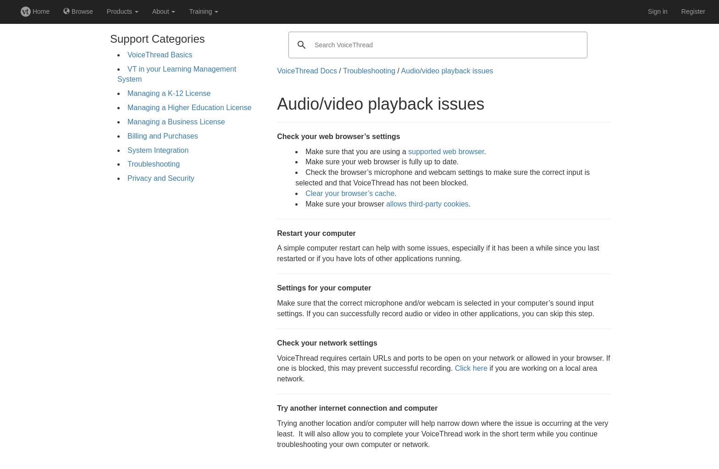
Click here (471, 368)
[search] (437, 44)
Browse (78, 11)
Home (35, 11)
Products (122, 11)
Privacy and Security (160, 178)
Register (693, 11)
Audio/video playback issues (447, 71)
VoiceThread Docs (307, 71)
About (163, 11)
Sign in (658, 11)
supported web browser (446, 152)
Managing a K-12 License (168, 93)
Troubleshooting (153, 164)
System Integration (157, 150)
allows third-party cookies (427, 204)
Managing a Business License (176, 122)
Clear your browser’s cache (349, 193)
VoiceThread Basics (159, 55)
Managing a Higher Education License (189, 108)
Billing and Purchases (162, 136)
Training (203, 11)
